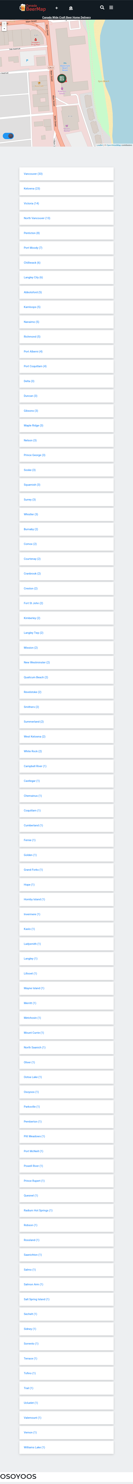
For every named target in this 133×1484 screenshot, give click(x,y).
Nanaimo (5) (31, 322)
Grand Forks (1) (33, 869)
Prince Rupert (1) (34, 1180)
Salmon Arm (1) (33, 1284)
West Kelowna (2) (34, 736)
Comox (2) (30, 544)
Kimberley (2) (32, 618)
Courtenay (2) (32, 559)
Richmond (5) (32, 336)
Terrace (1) (30, 1358)
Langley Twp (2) (33, 632)
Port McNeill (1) (33, 1151)
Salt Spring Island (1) (37, 1299)
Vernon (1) (30, 1432)
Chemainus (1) (33, 795)
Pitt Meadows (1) (34, 1136)
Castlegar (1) (32, 781)
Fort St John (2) (33, 603)
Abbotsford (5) (33, 292)
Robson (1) (30, 1225)
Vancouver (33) (33, 173)
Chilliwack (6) (32, 262)
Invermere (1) (32, 914)
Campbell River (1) (35, 766)
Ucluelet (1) (31, 1403)
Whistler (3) (31, 514)
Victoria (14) (31, 203)
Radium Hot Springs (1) (38, 1210)
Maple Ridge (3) (33, 425)
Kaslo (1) (29, 929)
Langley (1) (30, 958)
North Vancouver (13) (37, 218)
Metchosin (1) (32, 1018)
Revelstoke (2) (32, 692)
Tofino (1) (30, 1373)
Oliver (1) (29, 1062)
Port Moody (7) (33, 247)
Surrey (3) (30, 499)
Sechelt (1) (30, 1314)
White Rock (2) (33, 751)
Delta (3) (29, 381)
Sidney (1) (30, 1329)
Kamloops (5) (32, 307)
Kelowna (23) (32, 188)
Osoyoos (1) (31, 1092)
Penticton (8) (32, 233)
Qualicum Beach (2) (36, 677)
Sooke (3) (30, 470)
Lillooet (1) (30, 973)
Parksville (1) (32, 1106)
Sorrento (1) (31, 1343)
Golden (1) (30, 855)
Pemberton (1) (33, 1121)
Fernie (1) (30, 840)
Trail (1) (28, 1388)
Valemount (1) (32, 1417)
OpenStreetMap (114, 145)
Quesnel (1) (31, 1195)
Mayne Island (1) (34, 988)
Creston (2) (31, 588)
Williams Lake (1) (34, 1447)
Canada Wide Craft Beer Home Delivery (66, 17)
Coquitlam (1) (32, 810)
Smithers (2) (31, 707)
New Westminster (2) (37, 662)
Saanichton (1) (33, 1254)
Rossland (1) (31, 1240)
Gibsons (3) (31, 410)
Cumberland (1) (33, 825)
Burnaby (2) (31, 529)
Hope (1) (29, 884)
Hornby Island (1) (34, 899)
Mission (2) (31, 647)
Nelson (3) (30, 440)
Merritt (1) (30, 1003)
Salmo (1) (30, 1269)
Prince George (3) (34, 455)
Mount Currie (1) (34, 1032)
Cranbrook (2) (32, 573)
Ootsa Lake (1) (33, 1077)
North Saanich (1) (34, 1047)
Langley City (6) (33, 277)
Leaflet (100, 145)
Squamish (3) (32, 484)
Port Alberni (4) (33, 351)
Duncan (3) (30, 396)
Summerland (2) (34, 721)
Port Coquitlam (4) (35, 366)
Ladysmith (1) (32, 944)
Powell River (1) (33, 1166)
